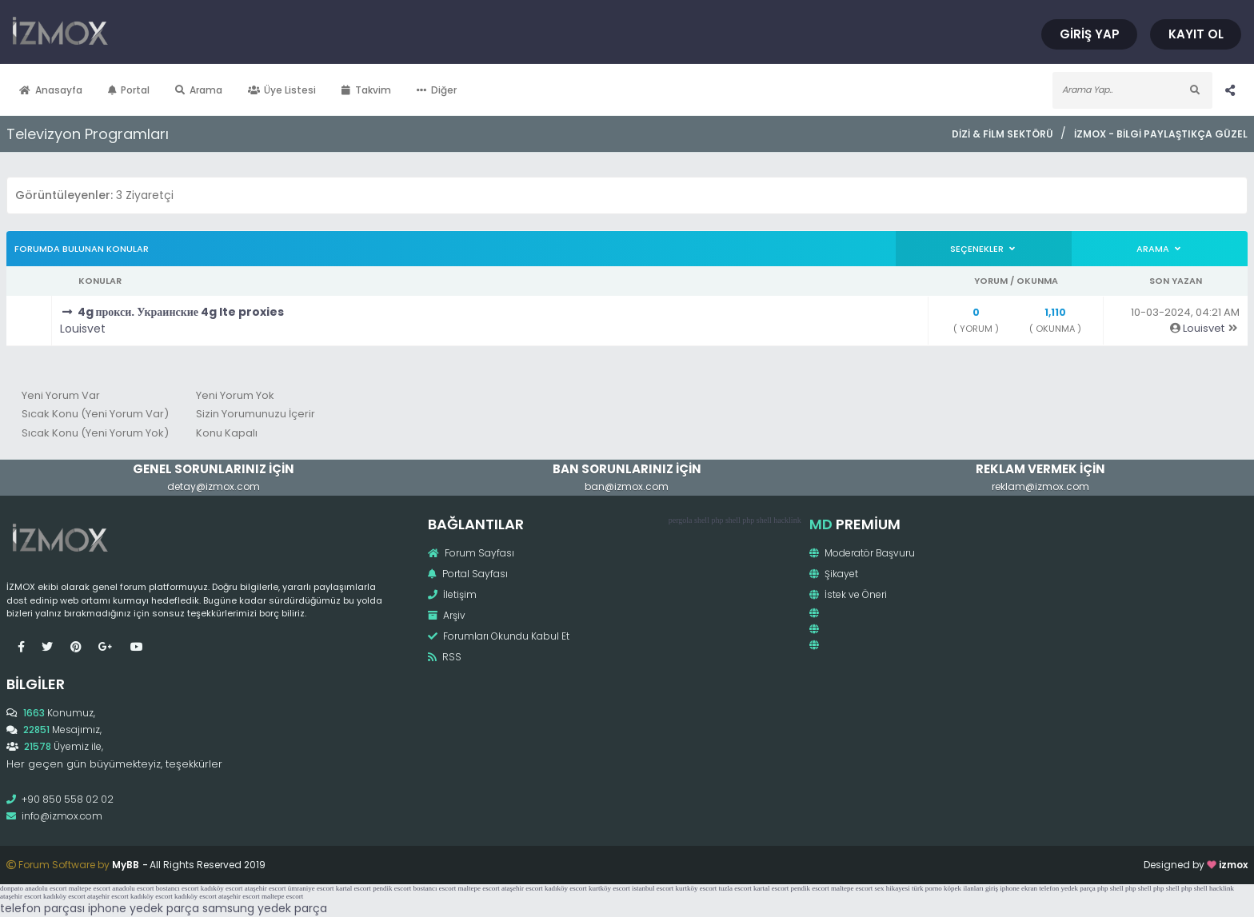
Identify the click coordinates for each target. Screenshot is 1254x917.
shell (701, 520)
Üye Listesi (282, 90)
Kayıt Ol (1196, 34)
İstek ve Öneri (848, 594)
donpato (11, 888)
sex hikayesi (891, 888)
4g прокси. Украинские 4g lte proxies (181, 312)
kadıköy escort (222, 888)
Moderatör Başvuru (862, 553)
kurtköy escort (609, 888)
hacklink (787, 520)
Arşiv (446, 615)
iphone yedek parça (143, 908)
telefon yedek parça (1067, 888)
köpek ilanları (964, 888)
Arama (198, 90)
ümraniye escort (311, 888)
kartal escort (353, 888)
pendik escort (392, 888)
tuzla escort (735, 888)
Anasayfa (50, 90)
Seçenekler (983, 248)
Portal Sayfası (468, 573)
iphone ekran (1018, 888)
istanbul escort (652, 888)
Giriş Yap (1090, 34)
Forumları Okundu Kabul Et (498, 636)
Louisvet (83, 329)
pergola (681, 520)
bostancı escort (177, 888)
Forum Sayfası (471, 553)
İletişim (452, 594)
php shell (725, 520)
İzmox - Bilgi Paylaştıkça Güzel (1161, 134)
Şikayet (833, 573)
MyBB (125, 864)
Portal (129, 90)
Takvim (366, 90)
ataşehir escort (265, 888)
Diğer (437, 90)
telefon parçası (42, 908)
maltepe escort (89, 888)
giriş (991, 888)
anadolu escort (45, 888)
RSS (444, 657)
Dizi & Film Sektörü (1002, 134)
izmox (1233, 864)
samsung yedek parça (264, 908)
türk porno (927, 888)
